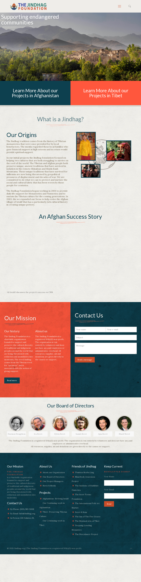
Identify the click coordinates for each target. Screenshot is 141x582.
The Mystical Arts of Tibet (87, 521)
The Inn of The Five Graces (87, 516)
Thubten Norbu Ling (84, 472)
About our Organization (54, 472)
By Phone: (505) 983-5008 (22, 509)
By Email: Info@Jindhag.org (22, 513)
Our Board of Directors (53, 477)
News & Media (49, 485)
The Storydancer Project (86, 534)
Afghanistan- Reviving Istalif (56, 498)
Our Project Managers (53, 481)
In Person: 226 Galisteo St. (22, 518)
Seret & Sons (81, 512)
